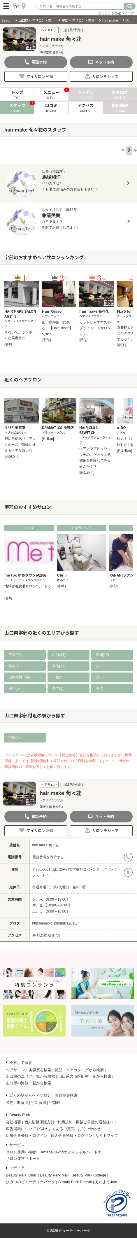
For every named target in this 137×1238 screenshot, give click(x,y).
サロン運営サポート (23, 1158)
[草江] (121, 345)
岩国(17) (102, 655)
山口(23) (58, 655)
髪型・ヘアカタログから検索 (79, 1070)
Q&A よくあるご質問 (57, 1129)
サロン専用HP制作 (22, 1152)
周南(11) (58, 666)
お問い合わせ (89, 1129)
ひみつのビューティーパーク (30, 1182)
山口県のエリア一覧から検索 (30, 1076)
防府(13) (15, 666)
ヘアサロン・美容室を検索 (28, 1070)
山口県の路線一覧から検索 (28, 1083)
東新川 (22, 1102)
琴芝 (9, 1102)
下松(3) (58, 677)
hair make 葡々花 (45, 845)
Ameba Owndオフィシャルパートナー (73, 1152)
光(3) (100, 677)
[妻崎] (8, 344)
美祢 (99, 689)
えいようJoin (106, 1182)
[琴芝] (83, 340)
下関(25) (15, 655)
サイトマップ (106, 1135)
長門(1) (58, 689)
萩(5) (100, 666)
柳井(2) (14, 689)
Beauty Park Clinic (21, 1175)
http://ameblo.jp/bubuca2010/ (55, 923)
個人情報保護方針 (39, 1122)
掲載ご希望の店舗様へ (95, 1122)
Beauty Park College (89, 1175)
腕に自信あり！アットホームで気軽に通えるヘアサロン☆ (20, 445)
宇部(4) (14, 738)
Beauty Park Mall (54, 1175)
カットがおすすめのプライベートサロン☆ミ (95, 328)
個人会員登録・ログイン (71, 1135)
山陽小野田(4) (19, 677)
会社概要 (13, 1122)
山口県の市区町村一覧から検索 (84, 1076)
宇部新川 (38, 1102)
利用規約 (65, 1122)
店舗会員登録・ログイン (27, 1135)
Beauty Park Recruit (75, 1182)
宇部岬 (55, 1102)
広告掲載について (21, 1129)
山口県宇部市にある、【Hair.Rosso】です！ (57, 328)
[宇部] (46, 340)
